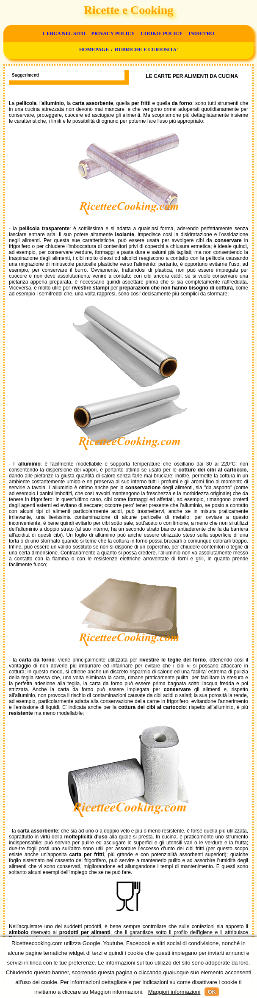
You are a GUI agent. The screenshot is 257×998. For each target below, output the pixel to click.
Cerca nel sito (64, 33)
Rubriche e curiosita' (146, 49)
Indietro (201, 33)
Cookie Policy (161, 33)
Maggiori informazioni (174, 992)
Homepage (94, 49)
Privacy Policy (113, 33)
